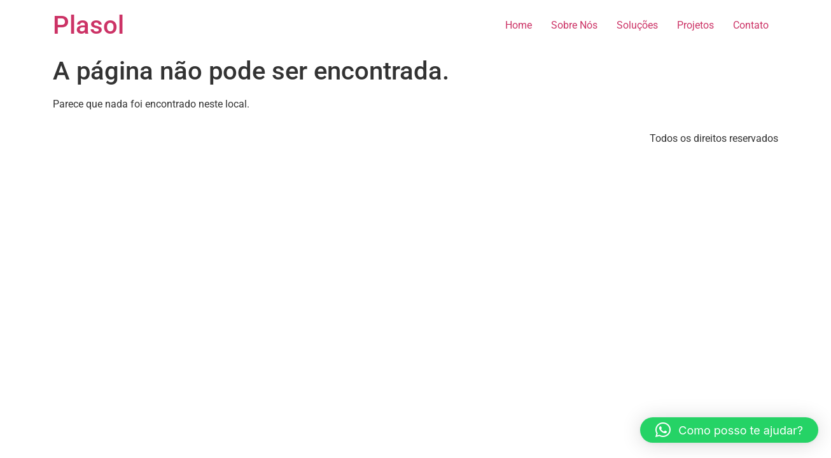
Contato (751, 25)
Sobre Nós (574, 25)
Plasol (88, 25)
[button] (729, 430)
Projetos (695, 25)
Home (518, 25)
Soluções (637, 25)
